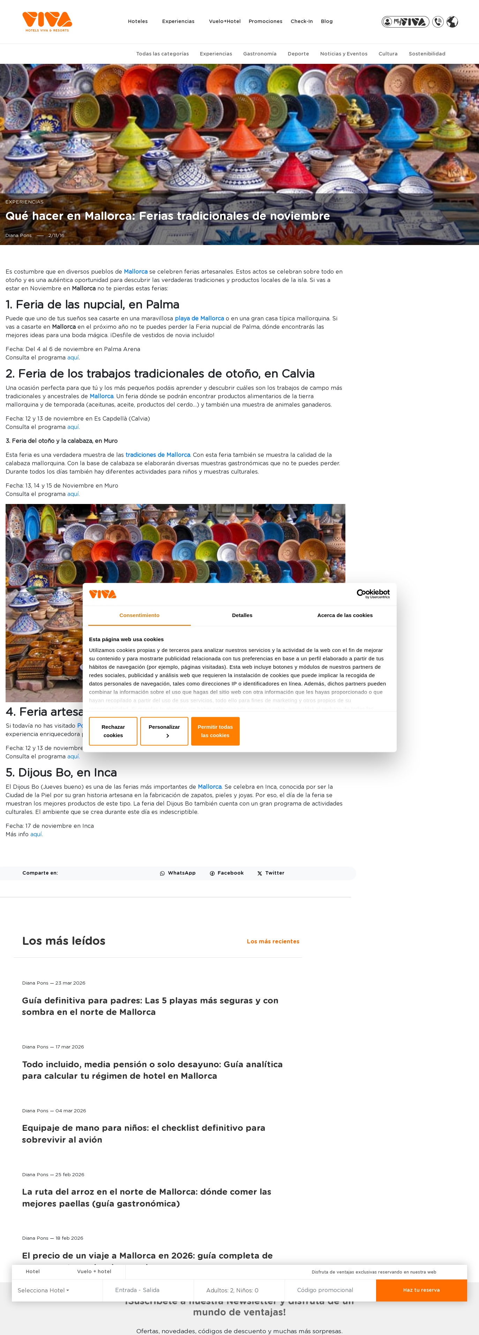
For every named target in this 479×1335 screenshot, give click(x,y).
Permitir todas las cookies (339, 730)
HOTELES (42, 1191)
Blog (332, 22)
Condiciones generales (318, 1318)
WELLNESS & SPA (133, 1226)
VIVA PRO (208, 1245)
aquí (154, 384)
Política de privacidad (144, 1318)
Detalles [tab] (242, 623)
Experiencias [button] (183, 22)
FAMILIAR (124, 1203)
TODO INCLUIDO (132, 1248)
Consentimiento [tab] (139, 623)
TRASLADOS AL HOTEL (392, 1223)
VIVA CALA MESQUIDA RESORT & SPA (55, 1218)
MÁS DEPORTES (131, 1292)
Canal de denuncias (79, 1318)
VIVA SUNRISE (45, 1232)
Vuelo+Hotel (229, 22)
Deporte (298, 55)
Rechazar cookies (139, 730)
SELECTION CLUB (133, 1237)
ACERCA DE (299, 1191)
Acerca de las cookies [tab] (345, 623)
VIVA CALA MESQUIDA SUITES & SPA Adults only (58, 1269)
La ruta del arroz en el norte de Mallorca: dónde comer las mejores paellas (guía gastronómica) (402, 643)
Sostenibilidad (427, 55)
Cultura (388, 55)
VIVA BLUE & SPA (49, 1203)
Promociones (270, 22)
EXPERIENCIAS (134, 1191)
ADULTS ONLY (129, 1214)
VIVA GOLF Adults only (55, 1255)
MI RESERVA (211, 1223)
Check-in (306, 22)
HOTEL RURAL (129, 1282)
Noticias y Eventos (343, 55)
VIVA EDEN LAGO (49, 1243)
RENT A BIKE (380, 1212)
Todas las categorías (162, 55)
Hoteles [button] (143, 22)
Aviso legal (262, 1318)
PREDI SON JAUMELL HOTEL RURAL (53, 1287)
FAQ (36, 1318)
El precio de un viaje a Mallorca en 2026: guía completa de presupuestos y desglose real (401, 742)
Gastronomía (260, 55)
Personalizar (240, 730)
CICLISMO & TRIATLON (139, 1259)
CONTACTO (295, 1203)
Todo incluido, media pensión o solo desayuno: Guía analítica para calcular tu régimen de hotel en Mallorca (402, 457)
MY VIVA (207, 1212)
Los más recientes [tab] (374, 291)
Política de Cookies (210, 1318)
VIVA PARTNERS (216, 1234)
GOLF (119, 1270)
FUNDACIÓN (295, 1232)
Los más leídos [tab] (390, 273)
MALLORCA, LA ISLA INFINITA (305, 1218)
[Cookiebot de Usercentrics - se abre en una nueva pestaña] (358, 600)
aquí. (155, 483)
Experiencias (216, 55)
